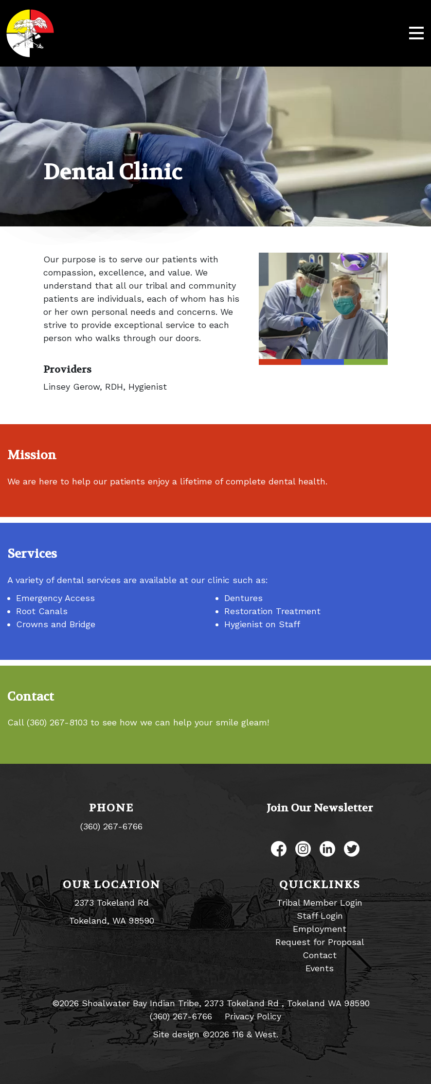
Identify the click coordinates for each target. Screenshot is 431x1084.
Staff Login (320, 916)
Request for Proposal (319, 942)
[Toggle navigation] (416, 33)
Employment (319, 929)
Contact (320, 955)
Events (319, 968)
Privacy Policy (253, 1016)
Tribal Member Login (319, 902)
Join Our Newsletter (320, 808)
